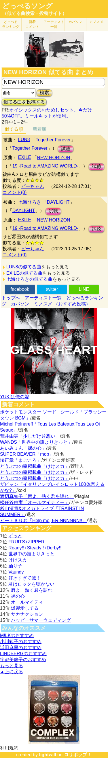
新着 (32, 24)
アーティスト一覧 (43, 297)
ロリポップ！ (78, 754)
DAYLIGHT (58, 202)
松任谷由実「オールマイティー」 (34, 502)
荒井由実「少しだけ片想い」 (30, 436)
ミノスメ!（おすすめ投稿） (62, 303)
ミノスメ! (97, 22)
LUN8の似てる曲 (23, 266)
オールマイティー (29, 602)
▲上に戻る (11, 671)
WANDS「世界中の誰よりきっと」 (36, 442)
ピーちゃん (32, 186)
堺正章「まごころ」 (20, 460)
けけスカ (17, 559)
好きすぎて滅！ (24, 578)
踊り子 (15, 565)
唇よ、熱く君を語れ (31, 590)
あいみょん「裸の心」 (23, 448)
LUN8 (24, 139)
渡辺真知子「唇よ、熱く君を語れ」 (37, 496)
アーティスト (53, 24)
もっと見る (11, 665)
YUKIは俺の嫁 (14, 396)
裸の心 (18, 596)
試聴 (65, 148)
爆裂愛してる (25, 608)
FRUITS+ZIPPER (26, 541)
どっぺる (10, 24)
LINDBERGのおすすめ (23, 653)
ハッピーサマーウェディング (41, 620)
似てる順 (14, 129)
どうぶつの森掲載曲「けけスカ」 (34, 466)
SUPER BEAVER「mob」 (27, 454)
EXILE (24, 157)
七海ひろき (29, 202)
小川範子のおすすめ (20, 641)
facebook (19, 289)
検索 (44, 92)
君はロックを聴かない (31, 584)
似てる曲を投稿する (24, 101)
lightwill (47, 754)
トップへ (11, 297)
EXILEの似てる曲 (24, 273)
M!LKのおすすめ (17, 635)
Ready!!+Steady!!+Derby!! (34, 547)
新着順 (39, 129)
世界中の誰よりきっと (31, 553)
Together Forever (53, 139)
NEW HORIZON (53, 157)
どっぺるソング (27, 6)
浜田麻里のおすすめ (20, 647)
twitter (52, 289)
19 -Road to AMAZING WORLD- (45, 165)
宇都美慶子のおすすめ (23, 659)
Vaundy (16, 572)
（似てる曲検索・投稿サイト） (34, 13)
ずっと (15, 535)
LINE (84, 289)
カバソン (75, 22)
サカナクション (27, 614)
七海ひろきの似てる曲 (29, 279)
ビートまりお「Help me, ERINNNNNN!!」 (43, 520)
